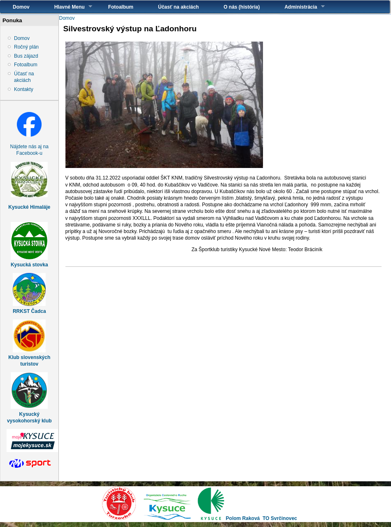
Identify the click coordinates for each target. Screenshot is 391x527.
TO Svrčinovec (280, 518)
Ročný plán (26, 47)
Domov (21, 7)
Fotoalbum (120, 7)
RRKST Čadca (29, 311)
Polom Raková (243, 518)
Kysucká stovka (29, 265)
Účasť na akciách (178, 7)
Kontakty (23, 89)
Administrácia (298, 7)
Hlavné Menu (67, 7)
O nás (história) (241, 7)
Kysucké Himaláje (29, 207)
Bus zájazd (26, 56)
